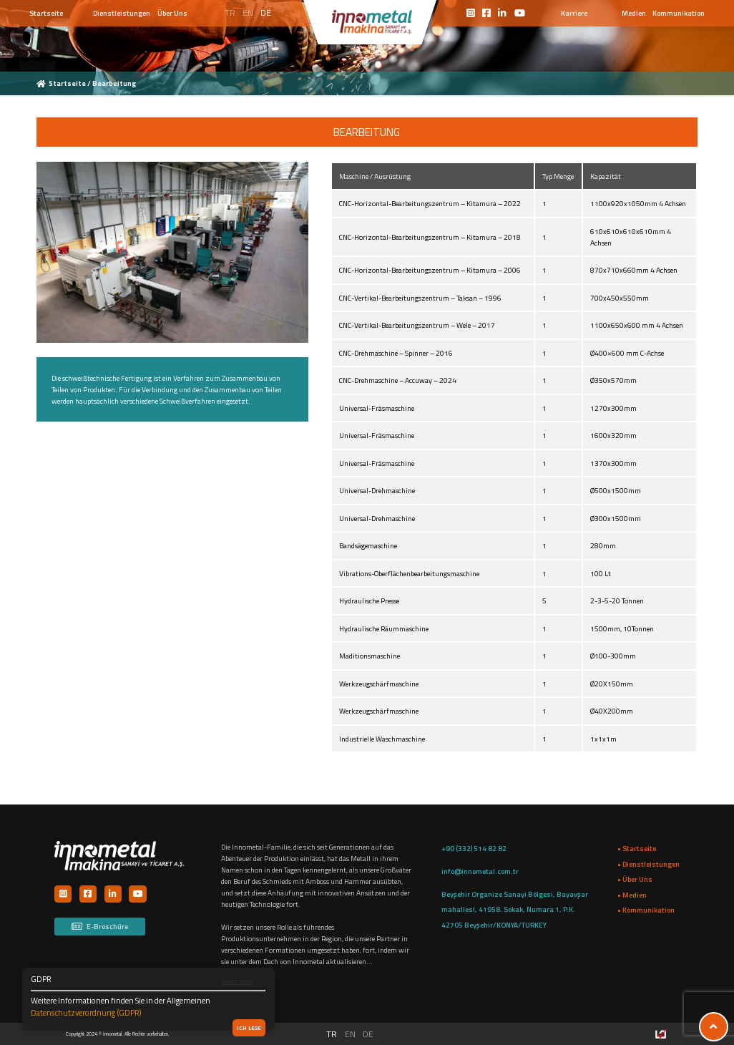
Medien (634, 13)
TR (230, 12)
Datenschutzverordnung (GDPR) (86, 1012)
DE (265, 12)
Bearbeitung (113, 83)
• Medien (632, 894)
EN (248, 12)
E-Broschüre (99, 926)
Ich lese (249, 1028)
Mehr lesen (237, 980)
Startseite (68, 83)
